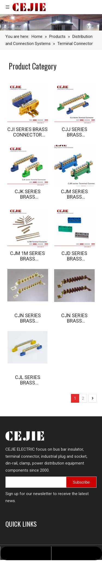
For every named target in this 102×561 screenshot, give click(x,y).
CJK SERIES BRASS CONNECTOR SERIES (27, 194)
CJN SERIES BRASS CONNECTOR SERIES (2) (74, 318)
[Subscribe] (81, 482)
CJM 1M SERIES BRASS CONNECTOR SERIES (27, 256)
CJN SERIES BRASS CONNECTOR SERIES (27, 318)
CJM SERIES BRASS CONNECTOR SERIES (74, 194)
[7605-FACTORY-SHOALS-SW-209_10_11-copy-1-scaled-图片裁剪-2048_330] (51, 22)
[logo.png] (24, 436)
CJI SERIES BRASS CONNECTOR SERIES (27, 132)
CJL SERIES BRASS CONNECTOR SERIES (27, 380)
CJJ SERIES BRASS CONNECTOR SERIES (74, 132)
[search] (41, 482)
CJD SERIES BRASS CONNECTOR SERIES (74, 256)
